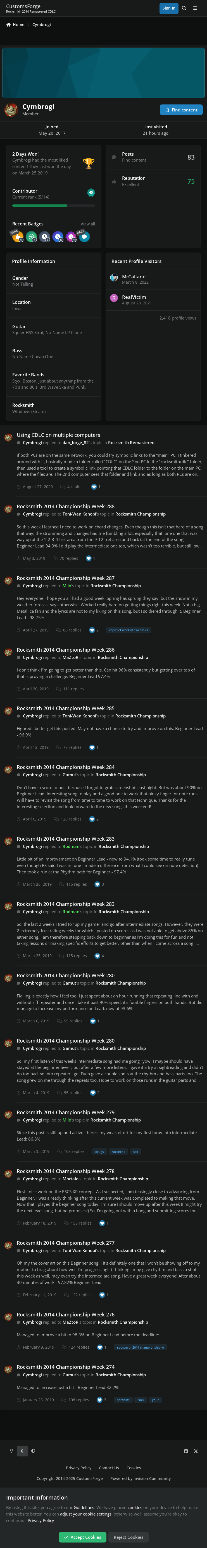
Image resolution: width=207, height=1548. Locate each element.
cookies (135, 1507)
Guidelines (84, 1507)
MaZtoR (70, 657)
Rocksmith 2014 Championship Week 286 (66, 649)
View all (88, 223)
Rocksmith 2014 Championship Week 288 (66, 506)
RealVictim (134, 297)
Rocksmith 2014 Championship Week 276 (66, 1314)
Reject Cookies (128, 1537)
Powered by (140, 1478)
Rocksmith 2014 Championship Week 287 (66, 578)
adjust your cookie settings (85, 1514)
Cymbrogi (32, 442)
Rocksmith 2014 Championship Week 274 (66, 1366)
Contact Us (109, 1467)
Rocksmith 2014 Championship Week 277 (66, 1242)
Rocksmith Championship (140, 514)
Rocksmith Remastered (131, 442)
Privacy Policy (78, 1467)
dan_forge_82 (76, 442)
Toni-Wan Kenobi (79, 514)
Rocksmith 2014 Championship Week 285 (66, 708)
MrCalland (134, 276)
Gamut (69, 774)
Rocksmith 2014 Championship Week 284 (66, 767)
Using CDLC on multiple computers (58, 435)
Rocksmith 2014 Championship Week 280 (66, 975)
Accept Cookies (82, 1537)
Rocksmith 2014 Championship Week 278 (66, 1171)
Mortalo (70, 1178)
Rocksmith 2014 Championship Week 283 (66, 838)
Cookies (134, 1467)
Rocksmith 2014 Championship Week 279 (66, 1112)
